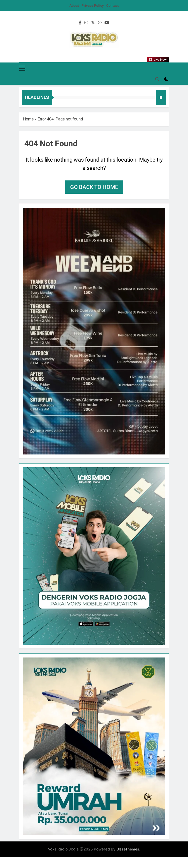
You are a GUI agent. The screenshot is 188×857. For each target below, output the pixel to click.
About (74, 6)
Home (28, 119)
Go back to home (94, 187)
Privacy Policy (92, 6)
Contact (112, 6)
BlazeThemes (128, 849)
